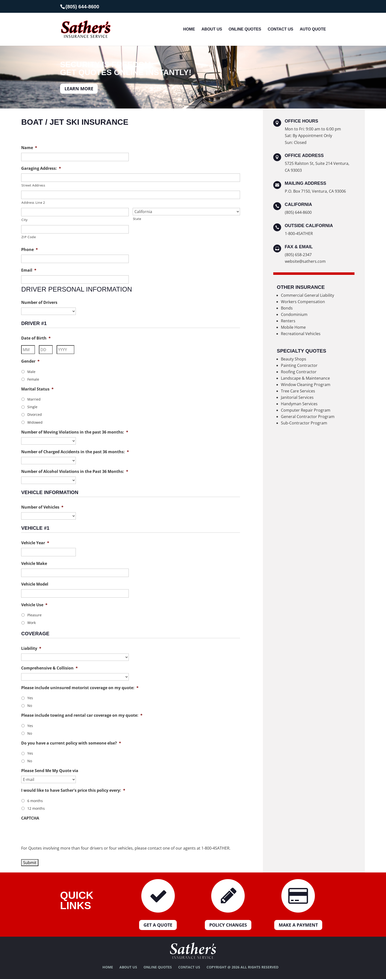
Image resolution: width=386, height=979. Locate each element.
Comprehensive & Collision (49, 668)
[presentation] (58, 832)
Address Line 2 (33, 202)
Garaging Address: (41, 168)
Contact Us (280, 29)
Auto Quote (313, 29)
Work (31, 622)
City (24, 220)
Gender (30, 361)
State (137, 219)
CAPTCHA (30, 818)
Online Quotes (245, 29)
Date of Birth (36, 338)
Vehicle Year (35, 542)
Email (28, 270)
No (29, 705)
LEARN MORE (78, 89)
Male (31, 371)
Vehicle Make (34, 563)
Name (29, 147)
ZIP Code (28, 237)
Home (189, 29)
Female (33, 379)
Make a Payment (298, 925)
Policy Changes (228, 925)
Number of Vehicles (42, 507)
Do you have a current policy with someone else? (71, 743)
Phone (29, 249)
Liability (31, 648)
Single (32, 406)
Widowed (35, 422)
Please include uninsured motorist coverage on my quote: (80, 687)
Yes (30, 698)
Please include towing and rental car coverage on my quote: (82, 715)
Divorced (34, 414)
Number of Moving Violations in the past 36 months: (74, 432)
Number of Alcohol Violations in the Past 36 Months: (74, 471)
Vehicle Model (34, 584)
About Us (212, 29)
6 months (35, 800)
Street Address (33, 185)
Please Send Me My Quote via (49, 770)
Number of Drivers (39, 302)
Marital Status (37, 389)
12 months (36, 808)
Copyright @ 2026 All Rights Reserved (242, 967)
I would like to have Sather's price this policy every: (73, 790)
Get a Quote (158, 925)
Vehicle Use (34, 604)
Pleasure (34, 615)
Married (34, 399)
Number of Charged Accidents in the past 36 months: (75, 451)
